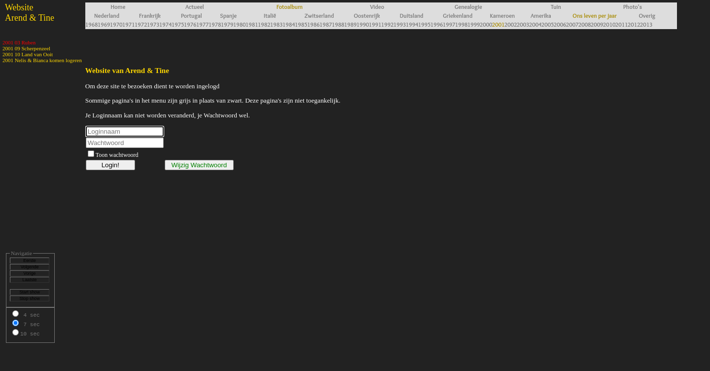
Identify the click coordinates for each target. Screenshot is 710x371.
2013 (646, 24)
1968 (91, 24)
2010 (609, 24)
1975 (178, 24)
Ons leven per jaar (594, 15)
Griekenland (457, 15)
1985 (301, 24)
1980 (239, 24)
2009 (597, 24)
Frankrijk (150, 15)
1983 (276, 24)
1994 (412, 24)
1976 (190, 24)
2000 (486, 24)
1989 (350, 24)
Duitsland (412, 15)
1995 (424, 24)
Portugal (191, 15)
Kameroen (502, 15)
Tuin (556, 6)
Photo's (632, 6)
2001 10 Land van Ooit (27, 54)
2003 (523, 24)
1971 (128, 24)
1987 (326, 24)
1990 (362, 24)
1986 (313, 24)
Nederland (106, 15)
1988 (338, 24)
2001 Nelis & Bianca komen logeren (42, 60)
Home (118, 6)
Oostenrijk (367, 15)
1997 (449, 24)
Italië (270, 15)
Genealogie (468, 6)
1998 (461, 24)
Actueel (194, 6)
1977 (202, 24)
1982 (264, 24)
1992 (387, 24)
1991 (375, 24)
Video (377, 6)
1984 (289, 24)
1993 (399, 24)
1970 (116, 24)
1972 (141, 24)
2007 (572, 24)
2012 (634, 24)
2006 (560, 24)
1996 (436, 24)
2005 (547, 24)
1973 (153, 24)
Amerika (541, 15)
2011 (621, 24)
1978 (215, 24)
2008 (584, 24)
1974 (165, 24)
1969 (104, 24)
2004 (535, 24)
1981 (252, 24)
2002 (510, 24)
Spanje (228, 15)
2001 (498, 24)
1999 (473, 24)
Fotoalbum (290, 6)
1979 (227, 24)
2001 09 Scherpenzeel (26, 48)
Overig (647, 15)
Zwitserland (319, 15)
